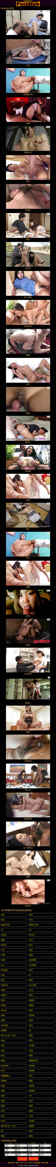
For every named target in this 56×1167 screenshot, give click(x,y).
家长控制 (45, 1163)
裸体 (3, 1136)
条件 (17, 1163)
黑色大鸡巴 (5, 925)
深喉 (3, 990)
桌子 (31, 1076)
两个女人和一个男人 (9, 1035)
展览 (3, 1015)
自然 (31, 915)
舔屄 (31, 980)
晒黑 (31, 1081)
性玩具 (31, 1015)
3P (30, 1096)
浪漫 (3, 1000)
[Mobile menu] (2, 3)
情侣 (3, 980)
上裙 (31, 1116)
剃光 (31, 1025)
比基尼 (3, 935)
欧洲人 (3, 1005)
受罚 (31, 970)
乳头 (31, 920)
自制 (3, 1086)
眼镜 (3, 1061)
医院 (3, 1091)
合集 (3, 975)
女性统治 (4, 1025)
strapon (32, 1066)
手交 (3, 1071)
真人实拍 (32, 985)
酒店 (3, 1096)
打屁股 (31, 1045)
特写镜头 (4, 970)
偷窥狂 (31, 1126)
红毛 (31, 990)
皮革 (3, 1111)
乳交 (31, 1101)
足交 (3, 1050)
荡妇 (31, 1035)
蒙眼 (3, 940)
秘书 (31, 1010)
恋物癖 (3, 1030)
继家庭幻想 (33, 1061)
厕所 (31, 1106)
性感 (31, 1020)
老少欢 (31, 935)
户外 (31, 940)
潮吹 (31, 1055)
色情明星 (32, 960)
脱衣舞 (31, 1071)
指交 (3, 1040)
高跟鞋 (3, 1081)
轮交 (3, 1055)
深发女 (3, 945)
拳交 (3, 1045)
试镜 (3, 960)
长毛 (3, 1121)
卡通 (3, 955)
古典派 (31, 1121)
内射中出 (4, 985)
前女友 (3, 1010)
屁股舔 (31, 1000)
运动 (31, 1050)
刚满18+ (32, 1091)
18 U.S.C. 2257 (26, 1163)
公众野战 (32, 965)
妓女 (31, 1131)
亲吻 (3, 1101)
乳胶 (3, 1106)
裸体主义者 (33, 925)
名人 (3, 965)
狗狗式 (3, 995)
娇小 (31, 945)
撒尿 (31, 955)
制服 (31, 1111)
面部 (3, 1020)
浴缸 (3, 920)
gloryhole (5, 1066)
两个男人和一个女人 (9, 1126)
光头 (3, 915)
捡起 (31, 950)
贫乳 (31, 1040)
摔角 (31, 1136)
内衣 (3, 1116)
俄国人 (31, 1005)
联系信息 (11, 1163)
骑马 (31, 995)
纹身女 (31, 1086)
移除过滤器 (33, 1159)
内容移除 (36, 1163)
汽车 (3, 950)
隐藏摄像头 (5, 1076)
